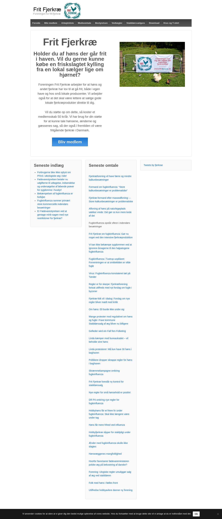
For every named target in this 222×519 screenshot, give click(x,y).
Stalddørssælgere (135, 23)
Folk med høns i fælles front (103, 483)
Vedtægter (117, 23)
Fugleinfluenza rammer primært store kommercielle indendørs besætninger (53, 204)
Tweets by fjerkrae (153, 165)
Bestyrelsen (101, 23)
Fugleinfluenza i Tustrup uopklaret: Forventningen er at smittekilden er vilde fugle (109, 262)
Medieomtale (84, 23)
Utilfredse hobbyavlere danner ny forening (110, 490)
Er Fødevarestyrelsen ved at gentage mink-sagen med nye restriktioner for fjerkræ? (52, 215)
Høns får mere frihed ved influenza (107, 425)
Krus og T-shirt (171, 23)
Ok (196, 514)
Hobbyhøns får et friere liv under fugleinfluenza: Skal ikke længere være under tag (109, 414)
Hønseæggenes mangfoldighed (105, 453)
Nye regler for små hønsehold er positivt (109, 392)
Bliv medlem (50, 23)
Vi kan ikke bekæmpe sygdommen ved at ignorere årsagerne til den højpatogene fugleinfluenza (110, 248)
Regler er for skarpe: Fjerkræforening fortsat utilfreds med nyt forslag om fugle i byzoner (110, 288)
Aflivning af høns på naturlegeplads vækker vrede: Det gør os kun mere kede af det (110, 212)
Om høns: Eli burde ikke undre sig (106, 309)
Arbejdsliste (67, 23)
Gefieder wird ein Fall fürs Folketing (107, 331)
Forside (36, 23)
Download (154, 23)
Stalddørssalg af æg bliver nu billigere (108, 323)
